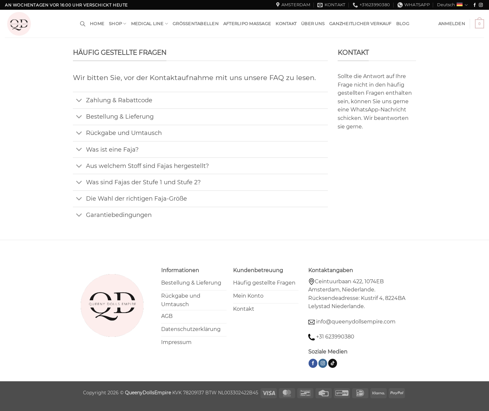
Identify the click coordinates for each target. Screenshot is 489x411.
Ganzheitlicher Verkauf (360, 23)
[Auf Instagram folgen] (481, 5)
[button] (451, 23)
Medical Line (149, 24)
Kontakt (286, 23)
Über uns (313, 23)
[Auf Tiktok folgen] (332, 363)
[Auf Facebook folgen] (475, 5)
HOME (97, 23)
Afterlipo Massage (247, 23)
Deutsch (452, 5)
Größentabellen (196, 23)
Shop (117, 24)
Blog (402, 23)
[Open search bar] (82, 24)
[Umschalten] (79, 101)
